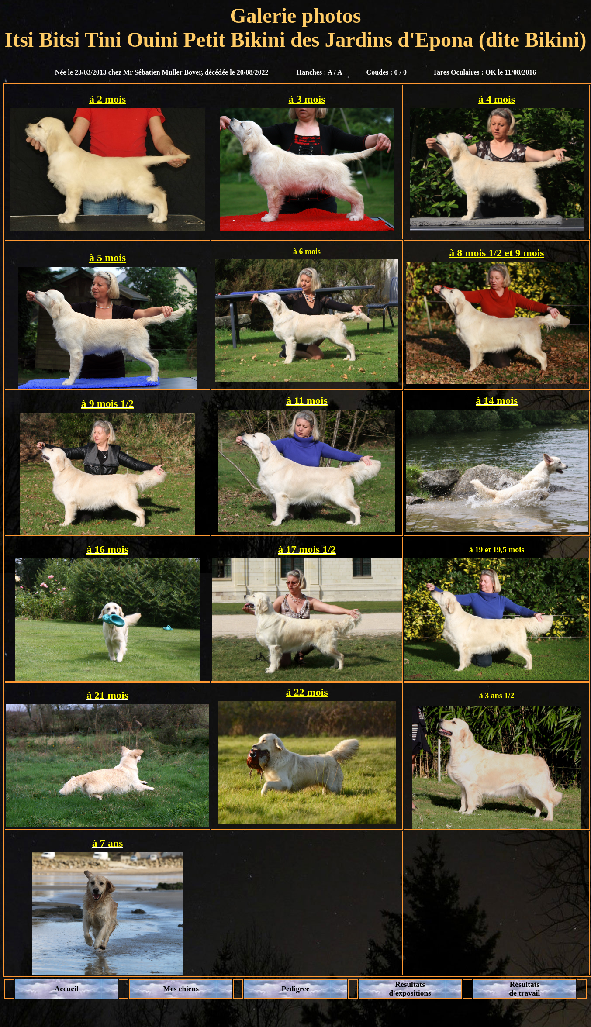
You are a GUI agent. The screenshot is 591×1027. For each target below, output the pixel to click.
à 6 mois (307, 251)
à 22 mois (307, 692)
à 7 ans (107, 843)
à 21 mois (107, 695)
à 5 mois (107, 257)
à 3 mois (307, 99)
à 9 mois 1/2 (107, 403)
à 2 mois (107, 99)
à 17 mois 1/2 (307, 549)
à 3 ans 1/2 (497, 695)
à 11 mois (307, 400)
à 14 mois (497, 400)
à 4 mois (496, 99)
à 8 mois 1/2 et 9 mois (496, 252)
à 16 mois (107, 549)
